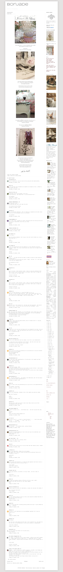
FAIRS (50, 279)
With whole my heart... (53, 216)
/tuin (47, 271)
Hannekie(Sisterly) (13, 430)
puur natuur (54, 300)
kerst (50, 288)
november (50, 333)
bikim (10, 479)
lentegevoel (49, 294)
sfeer (48, 303)
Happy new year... (53, 246)
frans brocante (53, 280)
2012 (48, 329)
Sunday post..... (53, 170)
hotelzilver (54, 285)
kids (51, 291)
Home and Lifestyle (13, 338)
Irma (10, 444)
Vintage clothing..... (51, 370)
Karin (10, 185)
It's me (10, 418)
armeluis (47, 272)
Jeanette (10, 460)
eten (47, 279)
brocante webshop (49, 277)
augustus (50, 337)
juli (49, 339)
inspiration (53, 286)
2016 (48, 323)
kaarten (47, 288)
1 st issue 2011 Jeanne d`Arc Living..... (51, 363)
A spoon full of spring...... (51, 349)
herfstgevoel (53, 284)
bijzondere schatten (51, 273)
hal (55, 283)
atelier (54, 272)
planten (49, 300)
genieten (48, 282)
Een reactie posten (12, 559)
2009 (48, 377)
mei (49, 342)
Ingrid (10, 503)
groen (52, 283)
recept (47, 301)
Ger (9, 256)
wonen (48, 315)
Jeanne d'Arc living (14, 175)
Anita (10, 495)
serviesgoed (54, 302)
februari (50, 346)
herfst (47, 284)
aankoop (51, 271)
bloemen (48, 275)
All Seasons (11, 233)
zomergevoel (48, 318)
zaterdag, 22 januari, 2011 (14, 182)
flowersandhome (12, 219)
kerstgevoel (48, 289)
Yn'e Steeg (11, 245)
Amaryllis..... (51, 368)
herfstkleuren (48, 285)
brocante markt (53, 276)
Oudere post (41, 561)
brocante (48, 276)
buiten (55, 277)
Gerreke (10, 210)
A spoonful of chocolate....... (52, 372)
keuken (47, 291)
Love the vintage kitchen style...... (51, 366)
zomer (55, 317)
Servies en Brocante (13, 486)
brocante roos (11, 470)
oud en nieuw (53, 298)
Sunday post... (52, 189)
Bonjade (17, 4)
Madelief (10, 518)
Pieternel (11, 279)
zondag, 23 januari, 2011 (14, 467)
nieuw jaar (48, 298)
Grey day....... (51, 352)
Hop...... (53, 162)
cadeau (47, 278)
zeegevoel (47, 317)
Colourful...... (51, 351)
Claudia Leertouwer (13, 228)
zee (55, 316)
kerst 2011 (54, 288)
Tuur (10, 303)
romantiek (51, 301)
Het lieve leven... (13, 438)
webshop (19, 175)
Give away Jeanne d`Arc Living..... (53, 225)
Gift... (52, 180)
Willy (10, 383)
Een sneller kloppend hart (14, 536)
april (49, 343)
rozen (54, 301)
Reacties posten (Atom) (17, 563)
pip (47, 300)
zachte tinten (51, 316)
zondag (52, 318)
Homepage (25, 561)
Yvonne (10, 319)
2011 (48, 330)
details (54, 278)
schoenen (47, 302)
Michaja (10, 365)
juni (49, 340)
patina (55, 299)
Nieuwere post (10, 561)
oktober (50, 334)
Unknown (10, 291)
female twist (53, 279)
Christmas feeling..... (53, 237)
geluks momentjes (51, 281)
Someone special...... (51, 356)
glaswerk (47, 283)
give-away (54, 282)
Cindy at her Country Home (14, 548)
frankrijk (48, 280)
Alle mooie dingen (12, 408)
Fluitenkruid (11, 179)
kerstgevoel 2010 (51, 290)
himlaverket (11, 529)
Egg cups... (53, 197)
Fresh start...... (51, 373)
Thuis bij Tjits (12, 192)
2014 (48, 326)
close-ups (51, 278)
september (50, 336)
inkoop (47, 286)
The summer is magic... (53, 207)
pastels (51, 299)
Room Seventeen (12, 376)
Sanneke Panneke (12, 310)
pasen (47, 299)
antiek (55, 271)
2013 (48, 327)
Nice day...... (51, 357)
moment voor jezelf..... (51, 297)
